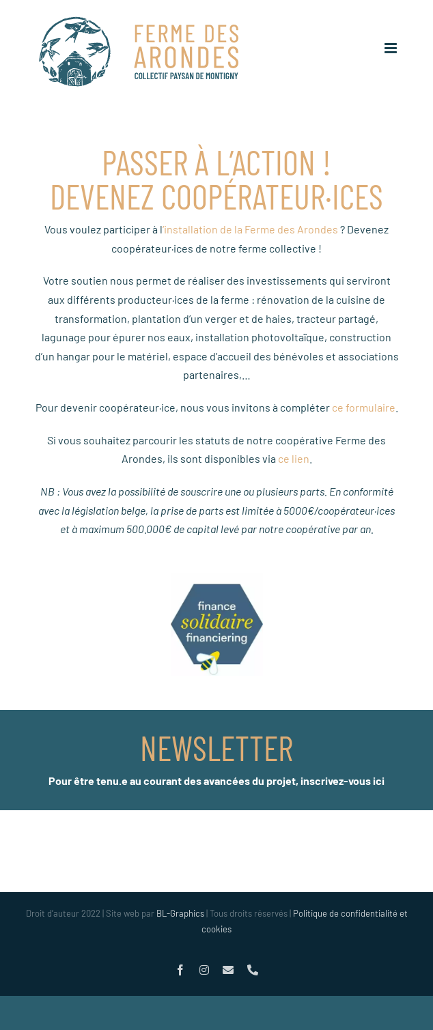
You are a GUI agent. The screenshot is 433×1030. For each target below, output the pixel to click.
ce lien (293, 458)
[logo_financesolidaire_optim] (217, 577)
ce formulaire (363, 407)
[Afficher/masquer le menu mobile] (392, 48)
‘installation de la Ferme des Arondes (250, 229)
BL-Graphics (180, 913)
